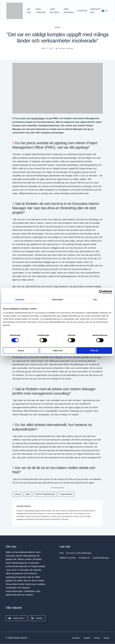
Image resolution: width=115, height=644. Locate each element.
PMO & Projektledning (44, 494)
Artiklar (57, 27)
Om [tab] (95, 299)
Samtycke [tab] (19, 299)
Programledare (66, 494)
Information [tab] (57, 299)
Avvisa (21, 350)
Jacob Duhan (38, 118)
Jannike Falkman (24, 506)
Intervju (17, 494)
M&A (28, 494)
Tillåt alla (94, 350)
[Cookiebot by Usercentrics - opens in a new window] (100, 292)
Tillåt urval (57, 350)
